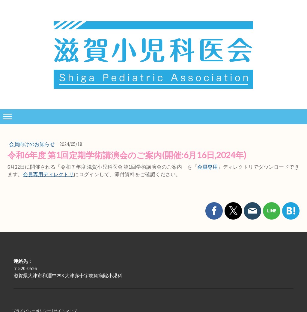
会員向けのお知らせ (32, 144)
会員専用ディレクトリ (48, 174)
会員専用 (207, 167)
